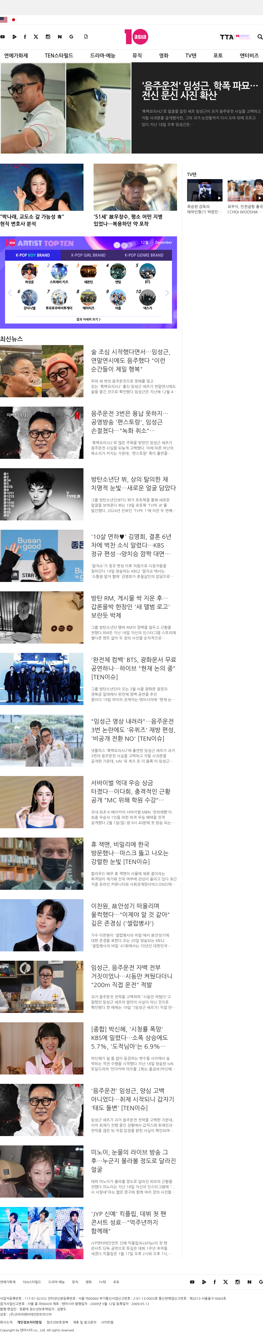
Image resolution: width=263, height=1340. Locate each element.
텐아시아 (26, 1330)
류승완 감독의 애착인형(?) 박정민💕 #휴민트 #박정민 (203, 212)
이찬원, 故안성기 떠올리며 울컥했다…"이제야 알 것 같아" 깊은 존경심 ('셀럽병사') (130, 914)
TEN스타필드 (59, 55)
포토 (218, 55)
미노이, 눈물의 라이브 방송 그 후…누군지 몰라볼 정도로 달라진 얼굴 (133, 1161)
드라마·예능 (103, 55)
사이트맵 (107, 1322)
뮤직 (137, 55)
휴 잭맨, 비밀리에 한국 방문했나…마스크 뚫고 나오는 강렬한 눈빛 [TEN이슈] (130, 853)
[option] (88, 292)
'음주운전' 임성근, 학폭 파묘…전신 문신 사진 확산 (200, 91)
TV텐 (190, 55)
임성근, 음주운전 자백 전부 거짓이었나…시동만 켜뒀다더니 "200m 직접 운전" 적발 (132, 976)
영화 (164, 55)
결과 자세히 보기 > (88, 319)
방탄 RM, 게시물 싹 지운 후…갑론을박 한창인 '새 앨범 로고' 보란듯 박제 (130, 606)
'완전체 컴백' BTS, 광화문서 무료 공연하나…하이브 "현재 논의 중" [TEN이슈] (134, 668)
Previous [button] (10, 292)
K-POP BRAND (33, 255)
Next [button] (167, 292)
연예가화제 (16, 55)
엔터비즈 (249, 55)
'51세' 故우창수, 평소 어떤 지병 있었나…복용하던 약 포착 (128, 220)
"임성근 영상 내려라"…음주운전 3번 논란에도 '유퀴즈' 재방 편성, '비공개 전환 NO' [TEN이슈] (133, 730)
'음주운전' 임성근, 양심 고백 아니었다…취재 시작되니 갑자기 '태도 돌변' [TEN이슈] (132, 1099)
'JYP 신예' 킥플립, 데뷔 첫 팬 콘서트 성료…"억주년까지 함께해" (128, 1222)
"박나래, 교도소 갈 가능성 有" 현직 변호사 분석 (32, 220)
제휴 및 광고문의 (84, 1322)
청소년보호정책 (57, 1322)
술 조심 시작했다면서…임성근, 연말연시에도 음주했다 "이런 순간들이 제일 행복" (130, 360)
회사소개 (6, 1322)
